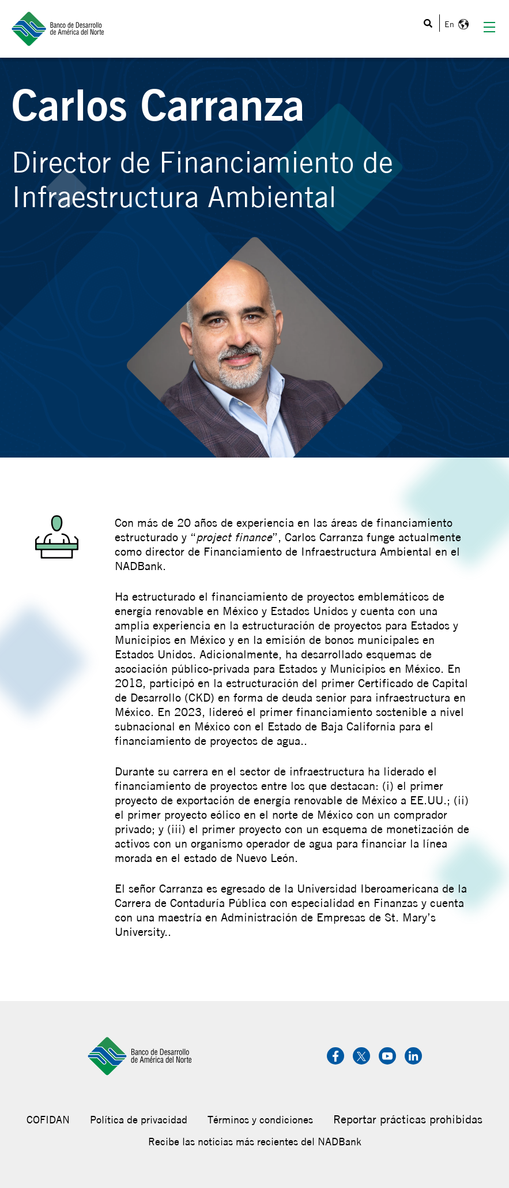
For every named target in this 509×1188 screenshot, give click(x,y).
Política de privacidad (138, 1119)
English (455, 24)
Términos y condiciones (260, 1119)
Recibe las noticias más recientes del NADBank (254, 1141)
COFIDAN (48, 1119)
